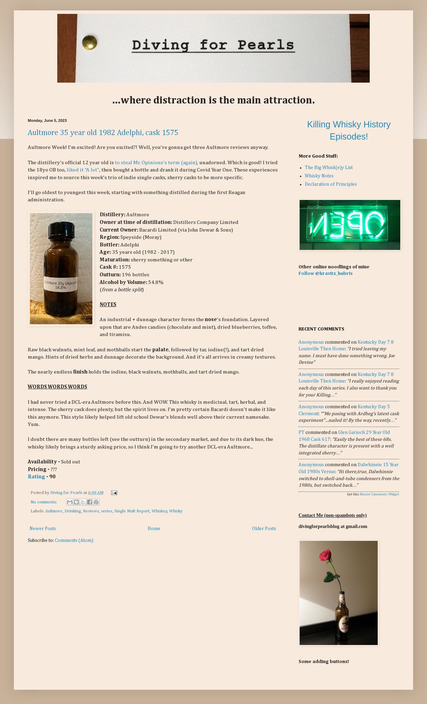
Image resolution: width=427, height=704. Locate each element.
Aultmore (53, 511)
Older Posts (264, 528)
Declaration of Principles (331, 184)
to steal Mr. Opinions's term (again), (156, 162)
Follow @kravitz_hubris (326, 273)
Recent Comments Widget (379, 494)
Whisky (176, 511)
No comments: (44, 502)
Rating (36, 476)
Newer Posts (43, 528)
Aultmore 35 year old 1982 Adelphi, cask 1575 (103, 133)
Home (154, 528)
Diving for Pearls (66, 493)
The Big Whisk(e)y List (329, 167)
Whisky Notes (319, 176)
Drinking (73, 511)
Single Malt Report (132, 511)
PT (301, 432)
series (106, 511)
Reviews (91, 511)
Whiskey (159, 511)
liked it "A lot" (83, 170)
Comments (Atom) (74, 540)
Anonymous (311, 342)
